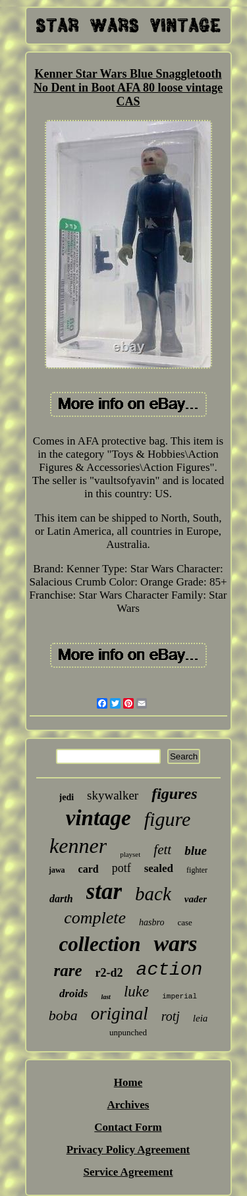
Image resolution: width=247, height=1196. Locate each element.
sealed (158, 868)
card (88, 869)
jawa (57, 870)
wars (175, 943)
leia (200, 1018)
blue (195, 850)
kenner (78, 845)
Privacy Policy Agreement (128, 1149)
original (119, 1013)
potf (121, 868)
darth (61, 898)
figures (174, 793)
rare (68, 970)
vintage (98, 818)
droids (73, 993)
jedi (66, 797)
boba (63, 1015)
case (184, 922)
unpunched (128, 1032)
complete (95, 917)
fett (162, 849)
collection (99, 944)
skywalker (112, 795)
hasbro (151, 922)
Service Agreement (128, 1172)
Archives (128, 1105)
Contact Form (127, 1127)
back (153, 893)
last (105, 996)
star (104, 891)
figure (167, 819)
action (169, 970)
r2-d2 (109, 972)
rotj (170, 1016)
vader (195, 899)
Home (128, 1082)
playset (130, 854)
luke (136, 991)
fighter (196, 870)
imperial (179, 996)
